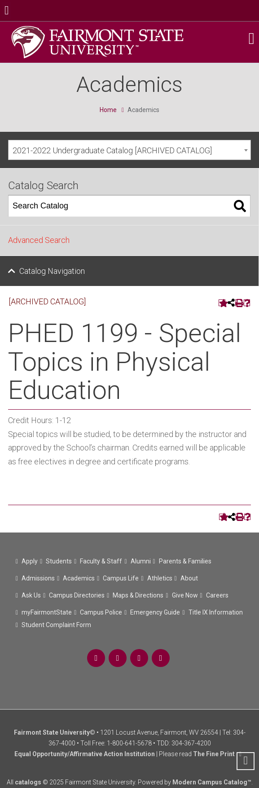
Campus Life (121, 578)
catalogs (28, 782)
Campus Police (101, 612)
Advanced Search (39, 240)
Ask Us (31, 595)
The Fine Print (214, 754)
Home (108, 109)
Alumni (141, 561)
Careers (217, 595)
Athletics (159, 578)
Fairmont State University (52, 732)
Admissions (38, 578)
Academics (79, 578)
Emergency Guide (155, 612)
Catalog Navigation (52, 271)
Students (59, 561)
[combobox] (129, 150)
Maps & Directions (138, 595)
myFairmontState (47, 612)
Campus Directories (77, 595)
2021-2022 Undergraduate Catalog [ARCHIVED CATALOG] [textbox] (112, 150)
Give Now (185, 595)
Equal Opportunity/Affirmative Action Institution (84, 754)
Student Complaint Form (56, 624)
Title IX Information (216, 612)
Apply (30, 561)
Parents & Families (185, 561)
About (189, 578)
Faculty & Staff (101, 561)
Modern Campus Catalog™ (211, 782)
